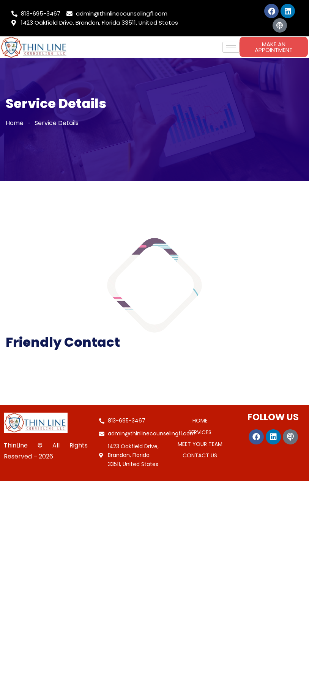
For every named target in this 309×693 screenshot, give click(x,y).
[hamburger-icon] (231, 47)
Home (15, 123)
